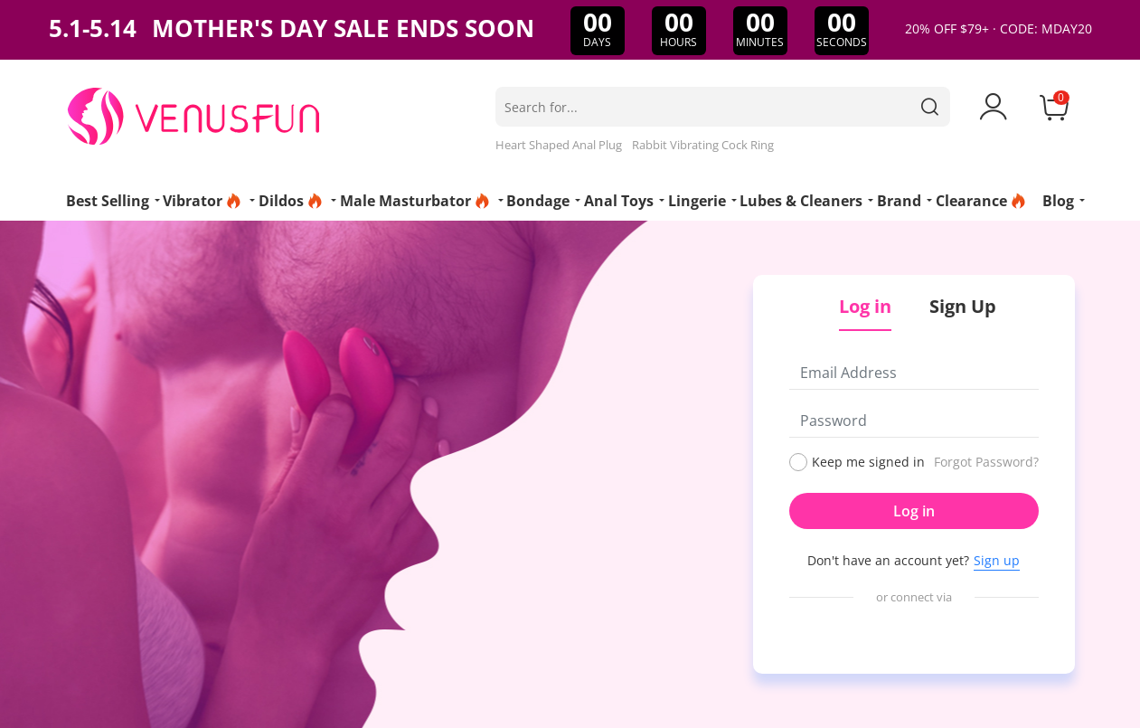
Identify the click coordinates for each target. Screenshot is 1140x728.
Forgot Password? (986, 461)
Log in (914, 511)
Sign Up (962, 306)
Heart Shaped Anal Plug (558, 145)
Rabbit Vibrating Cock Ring (703, 145)
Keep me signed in (868, 461)
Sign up (997, 560)
